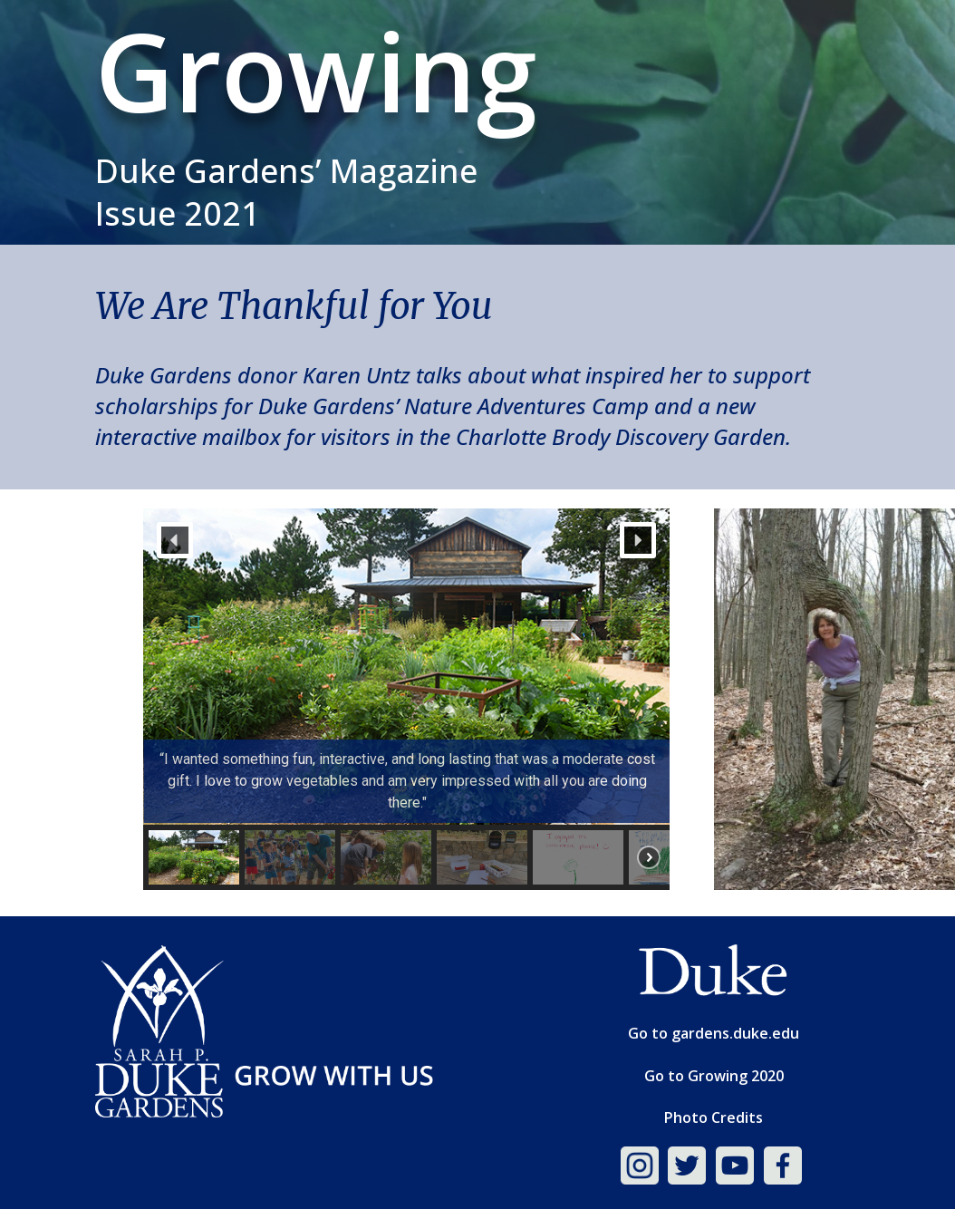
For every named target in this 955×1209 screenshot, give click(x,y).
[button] (175, 540)
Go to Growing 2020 (714, 1076)
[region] (406, 698)
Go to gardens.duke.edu (713, 1033)
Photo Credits (713, 1117)
